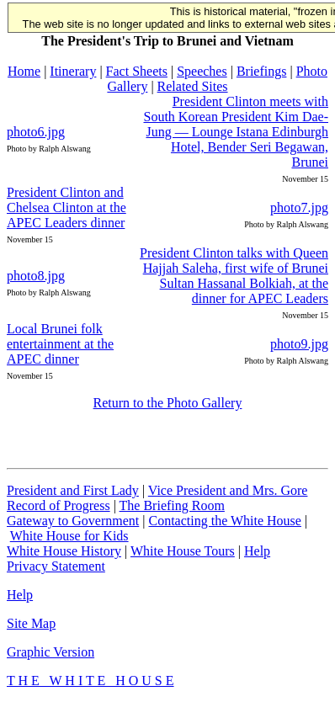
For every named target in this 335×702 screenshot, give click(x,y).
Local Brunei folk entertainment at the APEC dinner (60, 344)
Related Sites (192, 86)
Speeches (202, 71)
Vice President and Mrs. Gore (228, 490)
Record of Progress (58, 505)
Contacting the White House (224, 520)
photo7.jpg (299, 207)
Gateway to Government (73, 520)
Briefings (262, 71)
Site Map (31, 623)
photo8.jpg (36, 276)
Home (24, 71)
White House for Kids (69, 536)
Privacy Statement (56, 566)
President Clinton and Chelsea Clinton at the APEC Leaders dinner (66, 207)
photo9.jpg (299, 344)
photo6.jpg (36, 132)
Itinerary (73, 71)
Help (257, 551)
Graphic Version (50, 652)
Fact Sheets (137, 71)
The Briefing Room (172, 505)
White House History (64, 551)
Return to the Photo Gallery (167, 403)
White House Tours (182, 551)
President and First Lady (73, 490)
